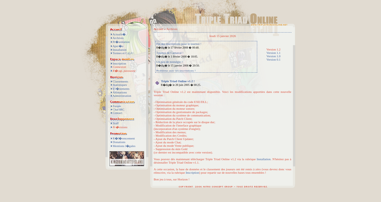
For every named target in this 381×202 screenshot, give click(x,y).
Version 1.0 (273, 56)
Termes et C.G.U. (123, 53)
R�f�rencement (124, 138)
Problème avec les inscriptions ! (176, 70)
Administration (122, 95)
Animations (120, 92)
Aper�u (118, 46)
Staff (115, 123)
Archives (118, 38)
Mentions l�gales (124, 146)
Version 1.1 (273, 52)
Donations (119, 142)
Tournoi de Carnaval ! (170, 52)
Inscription (119, 63)
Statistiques (120, 84)
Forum (117, 106)
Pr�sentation (121, 41)
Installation (120, 49)
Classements (120, 81)
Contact (117, 112)
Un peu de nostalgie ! (169, 61)
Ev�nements (121, 88)
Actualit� (119, 34)
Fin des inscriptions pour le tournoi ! (179, 43)
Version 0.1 (273, 59)
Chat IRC (118, 109)
